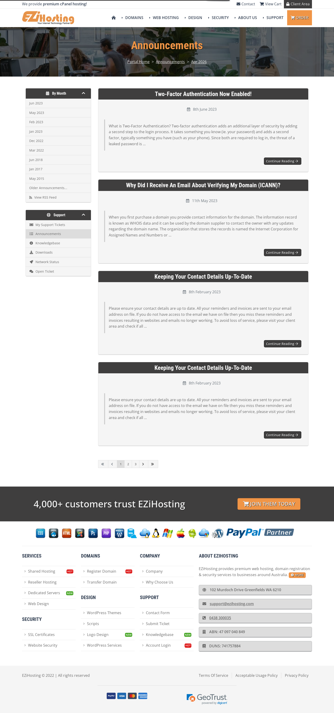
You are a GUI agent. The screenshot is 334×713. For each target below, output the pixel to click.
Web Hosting (166, 17)
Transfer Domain (100, 582)
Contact (246, 3)
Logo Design (96, 634)
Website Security (40, 645)
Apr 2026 (199, 61)
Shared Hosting (39, 571)
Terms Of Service (213, 675)
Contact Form (156, 612)
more (297, 575)
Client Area (298, 3)
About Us (247, 17)
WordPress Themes (102, 612)
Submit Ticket (156, 623)
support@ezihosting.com (228, 603)
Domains (134, 17)
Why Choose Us (157, 582)
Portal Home (138, 61)
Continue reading (282, 161)
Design (195, 17)
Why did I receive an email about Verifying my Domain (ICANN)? (203, 185)
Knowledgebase (157, 634)
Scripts (91, 623)
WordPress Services (102, 645)
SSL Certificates (39, 634)
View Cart (271, 3)
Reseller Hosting (40, 582)
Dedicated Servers (42, 592)
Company (152, 571)
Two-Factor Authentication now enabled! (203, 93)
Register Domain (99, 571)
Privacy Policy (296, 675)
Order (299, 17)
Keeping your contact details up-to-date (203, 276)
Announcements (170, 61)
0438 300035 (216, 617)
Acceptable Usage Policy (256, 675)
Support (275, 17)
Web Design (36, 603)
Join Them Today (269, 503)
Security (220, 17)
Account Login (156, 645)
